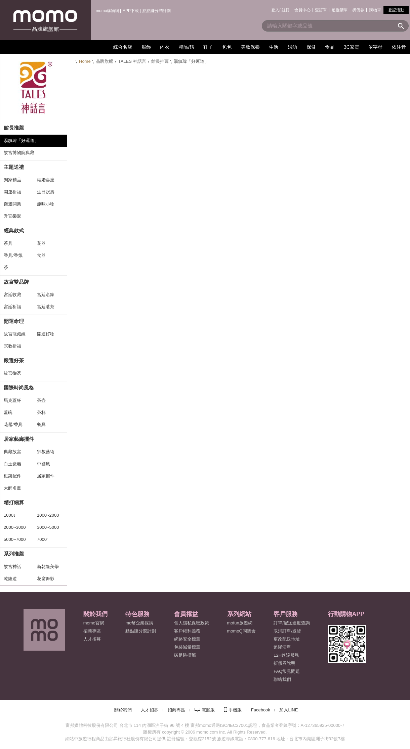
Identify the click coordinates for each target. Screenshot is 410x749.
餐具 (41, 424)
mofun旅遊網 (239, 622)
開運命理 (14, 321)
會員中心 (302, 10)
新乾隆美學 (48, 566)
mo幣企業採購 (139, 622)
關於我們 (123, 709)
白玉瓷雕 (12, 463)
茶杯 (41, 412)
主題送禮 (14, 167)
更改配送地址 (287, 639)
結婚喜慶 (45, 179)
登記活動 (396, 10)
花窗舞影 (45, 578)
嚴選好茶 (14, 360)
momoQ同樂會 (241, 631)
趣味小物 (45, 203)
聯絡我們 (282, 679)
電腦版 (208, 709)
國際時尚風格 (19, 387)
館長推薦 (160, 61)
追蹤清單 (340, 10)
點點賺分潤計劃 (156, 10)
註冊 (286, 10)
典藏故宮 (12, 451)
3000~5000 (48, 527)
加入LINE (288, 709)
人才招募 (149, 709)
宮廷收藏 (12, 294)
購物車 (375, 10)
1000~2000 (48, 515)
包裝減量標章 (187, 647)
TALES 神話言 (132, 61)
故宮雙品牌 (16, 282)
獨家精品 (12, 179)
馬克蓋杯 (12, 400)
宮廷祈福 (12, 306)
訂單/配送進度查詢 (292, 622)
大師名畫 (12, 487)
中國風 (43, 463)
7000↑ (43, 539)
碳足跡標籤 (185, 655)
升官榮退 (12, 216)
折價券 (358, 10)
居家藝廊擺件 (19, 439)
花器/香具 (13, 424)
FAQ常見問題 (287, 671)
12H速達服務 (286, 655)
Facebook (260, 709)
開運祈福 (12, 191)
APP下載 (131, 10)
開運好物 (45, 333)
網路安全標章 (187, 639)
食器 (41, 255)
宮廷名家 (45, 294)
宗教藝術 (45, 451)
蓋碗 (8, 412)
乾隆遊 (10, 578)
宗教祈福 (12, 345)
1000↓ (9, 515)
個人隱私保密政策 (191, 622)
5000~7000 (15, 539)
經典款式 (14, 230)
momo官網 (93, 622)
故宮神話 (12, 566)
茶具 (8, 243)
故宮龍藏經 (15, 333)
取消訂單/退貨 (287, 631)
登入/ (275, 10)
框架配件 (12, 475)
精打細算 (14, 502)
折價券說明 (284, 663)
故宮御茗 (12, 373)
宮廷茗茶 (45, 306)
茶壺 (41, 400)
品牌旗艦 (104, 61)
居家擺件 (45, 475)
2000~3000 (15, 527)
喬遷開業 (12, 203)
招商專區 (92, 631)
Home (85, 61)
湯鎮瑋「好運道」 (21, 140)
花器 (41, 243)
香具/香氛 (13, 255)
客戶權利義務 (187, 631)
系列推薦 (14, 554)
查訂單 (321, 10)
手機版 (235, 709)
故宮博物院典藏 (19, 152)
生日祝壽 (45, 191)
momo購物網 (107, 10)
